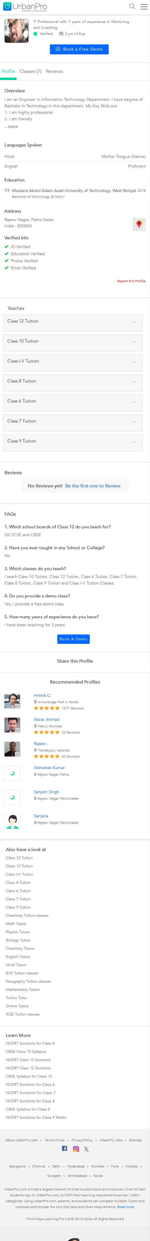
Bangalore (17, 1166)
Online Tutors (17, 1006)
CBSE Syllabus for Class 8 (28, 1109)
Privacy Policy (82, 1140)
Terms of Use (55, 1140)
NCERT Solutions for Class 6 (30, 1084)
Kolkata (131, 1166)
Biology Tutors (18, 940)
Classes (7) (30, 71)
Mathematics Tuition (23, 989)
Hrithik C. (42, 695)
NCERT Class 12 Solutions (28, 1068)
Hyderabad (75, 1166)
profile (8, 71)
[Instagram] (76, 1151)
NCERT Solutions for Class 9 (30, 1043)
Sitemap (135, 1140)
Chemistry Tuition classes (27, 915)
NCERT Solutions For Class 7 (31, 1092)
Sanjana (41, 816)
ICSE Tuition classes (23, 1014)
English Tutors (18, 956)
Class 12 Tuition (19, 858)
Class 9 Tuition (18, 907)
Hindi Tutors (16, 965)
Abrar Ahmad (46, 719)
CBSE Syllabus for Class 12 (29, 1076)
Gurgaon (54, 1175)
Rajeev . (41, 743)
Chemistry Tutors (20, 948)
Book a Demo (73, 639)
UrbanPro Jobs (111, 1140)
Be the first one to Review (92, 486)
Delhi (56, 1166)
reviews (54, 71)
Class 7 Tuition (18, 899)
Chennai (38, 1166)
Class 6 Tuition (18, 890)
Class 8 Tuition (18, 882)
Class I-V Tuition (19, 874)
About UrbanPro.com (21, 1140)
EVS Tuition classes (22, 973)
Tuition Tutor (16, 998)
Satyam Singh (46, 792)
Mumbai (97, 1166)
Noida (98, 1175)
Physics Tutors (18, 932)
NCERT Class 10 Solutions (28, 1060)
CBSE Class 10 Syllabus (26, 1051)
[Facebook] (64, 1150)
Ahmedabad (77, 1175)
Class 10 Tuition (19, 866)
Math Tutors (16, 923)
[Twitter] (86, 1150)
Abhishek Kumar (49, 768)
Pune (115, 1166)
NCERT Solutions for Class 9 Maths (36, 1117)
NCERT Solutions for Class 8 (30, 1101)
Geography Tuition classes (28, 981)
